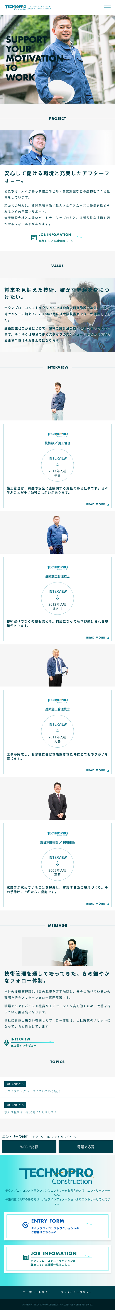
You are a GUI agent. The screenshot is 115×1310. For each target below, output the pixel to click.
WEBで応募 (29, 1146)
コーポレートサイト (37, 1292)
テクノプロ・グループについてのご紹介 (32, 1087)
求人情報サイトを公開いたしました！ (30, 1108)
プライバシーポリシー (76, 1292)
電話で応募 (86, 1146)
